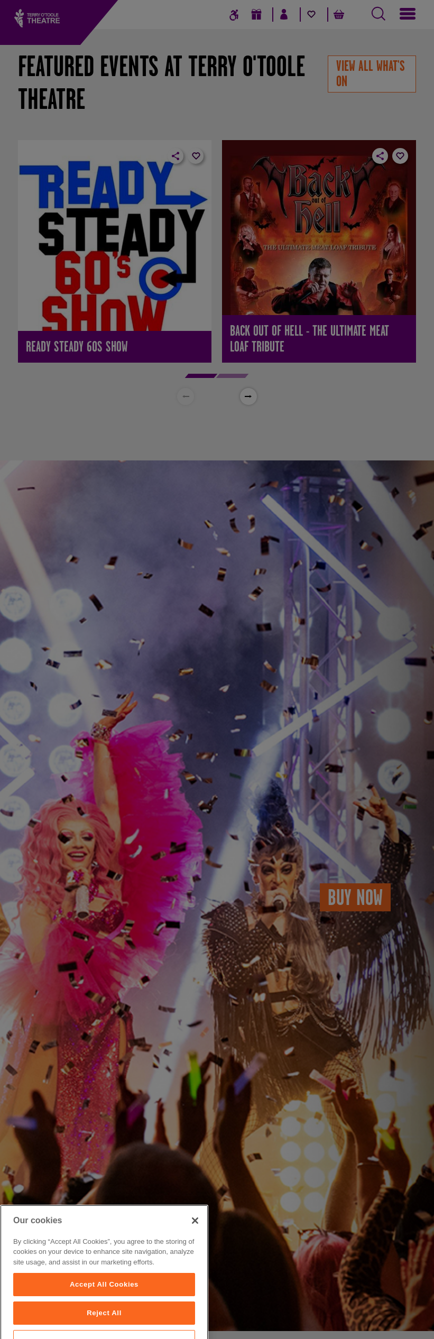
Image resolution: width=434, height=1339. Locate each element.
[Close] (195, 1241)
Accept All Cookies (104, 1305)
